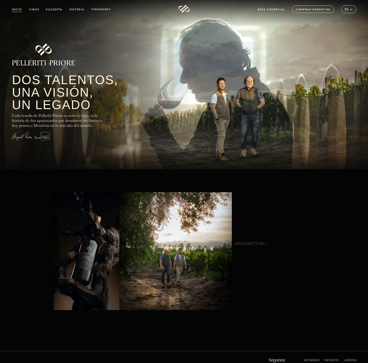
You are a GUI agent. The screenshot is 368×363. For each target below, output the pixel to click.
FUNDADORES (101, 9)
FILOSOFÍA (54, 9)
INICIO (17, 9)
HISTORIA (76, 9)
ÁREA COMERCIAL (271, 9)
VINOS (34, 9)
